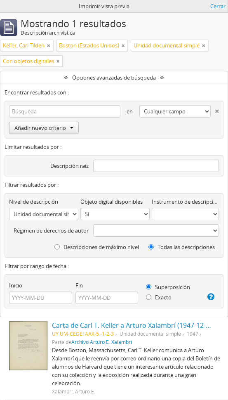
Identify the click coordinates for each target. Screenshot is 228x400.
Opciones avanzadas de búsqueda (114, 77)
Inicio (15, 285)
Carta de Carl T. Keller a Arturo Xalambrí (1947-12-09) (133, 325)
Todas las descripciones (181, 247)
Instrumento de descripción (185, 201)
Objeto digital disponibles (111, 201)
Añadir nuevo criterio (43, 128)
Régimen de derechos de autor (51, 230)
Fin (79, 285)
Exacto (159, 297)
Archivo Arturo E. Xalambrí (101, 342)
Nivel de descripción (33, 201)
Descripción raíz (69, 165)
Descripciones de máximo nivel (96, 247)
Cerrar (218, 6)
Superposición (168, 287)
